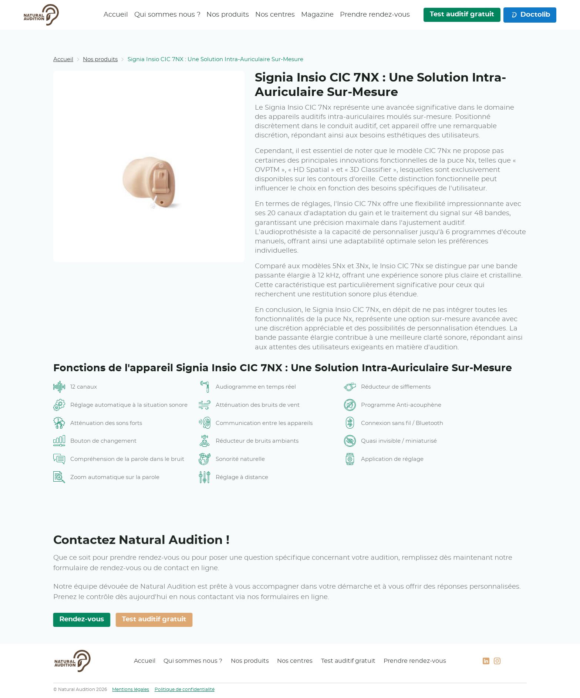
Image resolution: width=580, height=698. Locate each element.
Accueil (116, 14)
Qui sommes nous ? (167, 14)
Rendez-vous (79, 619)
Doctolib (530, 14)
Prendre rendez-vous (375, 14)
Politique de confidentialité (185, 689)
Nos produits (227, 14)
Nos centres (275, 14)
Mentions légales (130, 689)
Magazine (317, 14)
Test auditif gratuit (461, 14)
